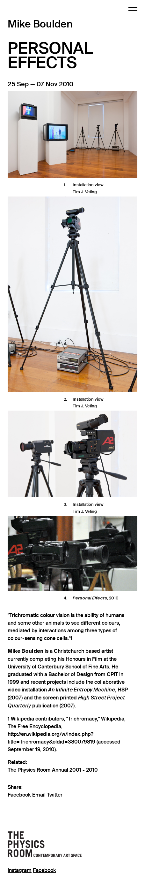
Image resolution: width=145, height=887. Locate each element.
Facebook (20, 795)
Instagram (20, 870)
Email (39, 795)
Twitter (54, 795)
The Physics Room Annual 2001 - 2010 (53, 770)
